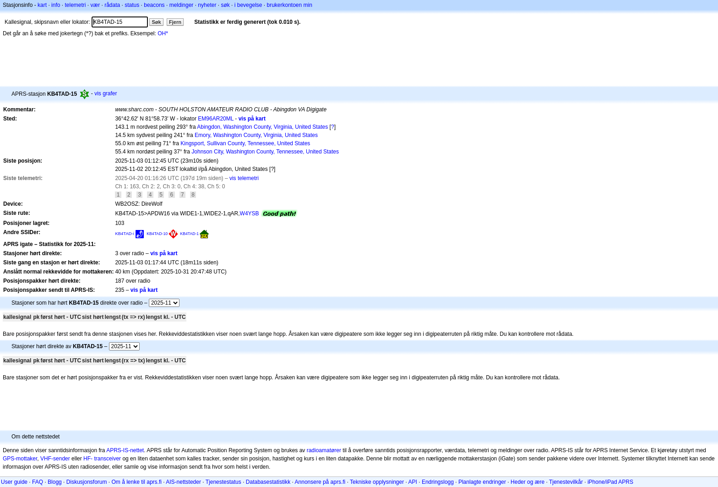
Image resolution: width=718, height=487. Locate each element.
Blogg (55, 482)
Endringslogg (438, 482)
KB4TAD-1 (189, 233)
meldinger (181, 5)
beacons (154, 5)
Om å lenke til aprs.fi (137, 482)
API (412, 482)
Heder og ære (527, 482)
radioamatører (324, 450)
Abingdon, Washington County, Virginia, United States (262, 127)
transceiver (107, 458)
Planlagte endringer (482, 482)
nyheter (207, 5)
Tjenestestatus (223, 482)
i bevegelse (248, 5)
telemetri (75, 5)
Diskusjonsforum (86, 482)
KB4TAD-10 (157, 233)
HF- (87, 458)
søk (225, 5)
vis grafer (105, 93)
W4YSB (249, 213)
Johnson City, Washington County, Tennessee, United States (265, 151)
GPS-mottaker (20, 458)
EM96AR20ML (216, 118)
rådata (112, 5)
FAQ (37, 482)
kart (42, 5)
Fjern (175, 22)
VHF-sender (55, 458)
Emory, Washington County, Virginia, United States (256, 135)
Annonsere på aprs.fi (320, 482)
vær (95, 5)
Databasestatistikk (268, 482)
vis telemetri (244, 178)
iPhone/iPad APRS (610, 482)
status (132, 5)
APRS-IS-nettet (125, 450)
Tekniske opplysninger (377, 482)
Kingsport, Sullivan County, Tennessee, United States (245, 143)
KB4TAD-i (124, 233)
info (55, 5)
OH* (163, 33)
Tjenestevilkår (566, 482)
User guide (14, 482)
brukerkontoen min (289, 5)
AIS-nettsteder (183, 482)
